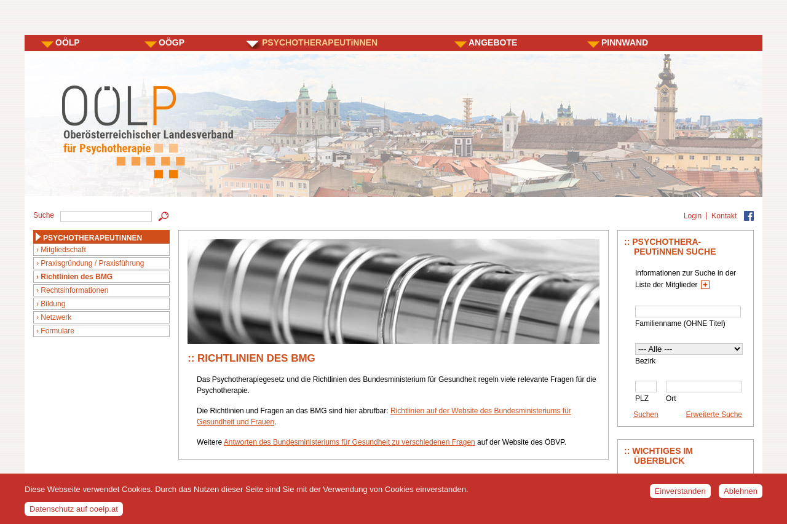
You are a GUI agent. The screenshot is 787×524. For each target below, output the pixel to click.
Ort (671, 398)
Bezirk (645, 361)
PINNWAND (624, 42)
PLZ (642, 398)
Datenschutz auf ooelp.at (74, 512)
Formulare (57, 331)
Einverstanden (680, 495)
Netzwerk (56, 317)
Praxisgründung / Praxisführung (92, 263)
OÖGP (171, 42)
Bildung (53, 304)
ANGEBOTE (493, 42)
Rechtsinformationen (74, 290)
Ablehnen (740, 495)
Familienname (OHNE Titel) (680, 323)
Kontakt (724, 216)
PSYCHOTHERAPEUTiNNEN (320, 42)
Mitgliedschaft (63, 249)
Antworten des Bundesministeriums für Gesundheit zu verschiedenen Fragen (349, 442)
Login (693, 216)
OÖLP (67, 42)
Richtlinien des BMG (77, 276)
